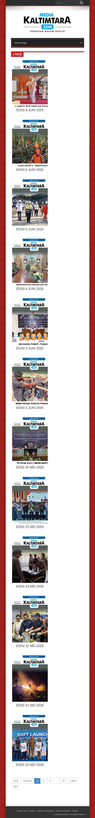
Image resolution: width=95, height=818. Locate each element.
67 (63, 780)
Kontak (74, 811)
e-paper (17, 54)
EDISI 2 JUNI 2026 (29, 408)
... (56, 780)
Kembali (27, 780)
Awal (15, 780)
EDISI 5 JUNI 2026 (29, 229)
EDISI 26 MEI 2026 (29, 467)
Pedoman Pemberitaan (45, 811)
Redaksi (32, 811)
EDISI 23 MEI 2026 (29, 586)
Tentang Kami (22, 811)
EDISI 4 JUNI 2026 (29, 289)
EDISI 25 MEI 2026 (29, 527)
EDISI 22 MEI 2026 (29, 646)
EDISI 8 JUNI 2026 (29, 110)
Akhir (16, 786)
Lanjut (73, 780)
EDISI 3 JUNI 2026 (29, 348)
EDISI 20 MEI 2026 (29, 765)
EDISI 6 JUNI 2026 (29, 170)
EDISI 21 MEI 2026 (29, 705)
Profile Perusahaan (63, 811)
